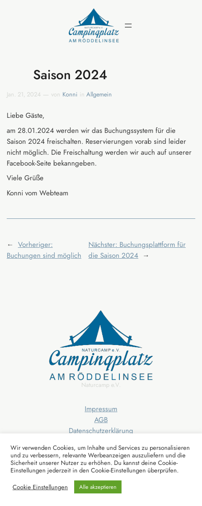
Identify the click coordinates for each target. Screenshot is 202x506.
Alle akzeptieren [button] (98, 487)
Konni (70, 94)
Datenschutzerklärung (101, 431)
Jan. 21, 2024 (24, 94)
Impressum (101, 409)
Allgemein (99, 94)
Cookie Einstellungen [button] (40, 487)
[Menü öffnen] (128, 26)
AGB (101, 420)
